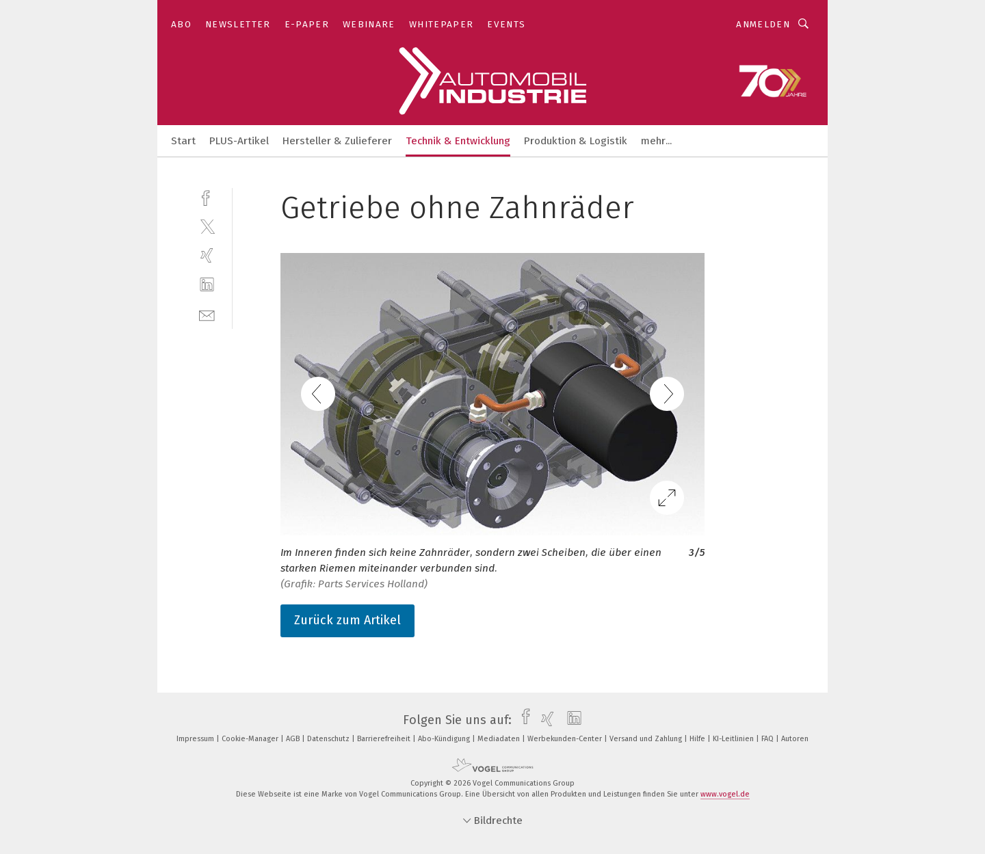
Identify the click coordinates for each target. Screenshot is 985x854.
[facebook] (206, 196)
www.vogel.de (725, 794)
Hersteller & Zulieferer (337, 141)
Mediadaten (499, 738)
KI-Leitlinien (734, 738)
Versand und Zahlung (646, 738)
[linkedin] (206, 284)
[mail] (206, 314)
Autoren (795, 738)
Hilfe (698, 738)
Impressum (196, 738)
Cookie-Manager (251, 738)
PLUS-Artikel (239, 141)
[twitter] (206, 226)
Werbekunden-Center (565, 738)
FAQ (768, 738)
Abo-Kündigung (445, 738)
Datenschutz (329, 738)
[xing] (206, 255)
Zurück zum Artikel (347, 620)
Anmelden (763, 24)
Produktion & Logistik (575, 141)
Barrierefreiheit (384, 738)
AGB (294, 738)
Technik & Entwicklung (458, 141)
